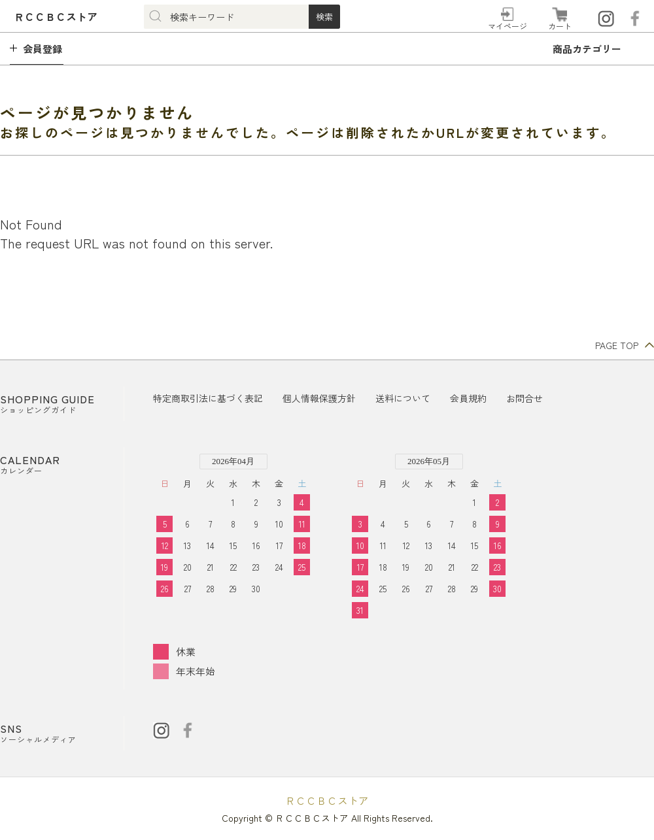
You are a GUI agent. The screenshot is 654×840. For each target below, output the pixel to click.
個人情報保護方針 (319, 398)
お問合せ (524, 398)
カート (560, 25)
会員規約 (468, 398)
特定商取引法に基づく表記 (208, 398)
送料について (402, 398)
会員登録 (42, 49)
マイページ (507, 25)
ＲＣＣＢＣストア (327, 800)
